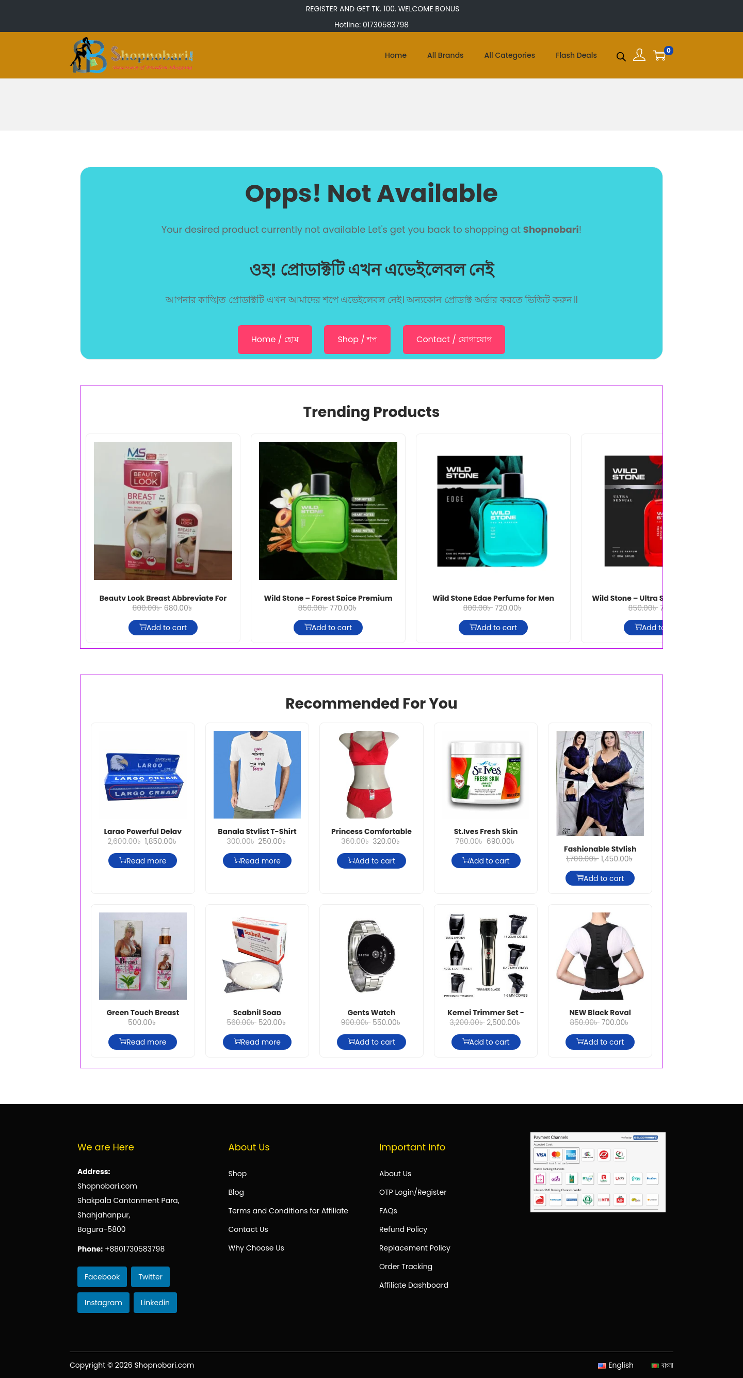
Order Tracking (405, 1266)
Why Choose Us (256, 1248)
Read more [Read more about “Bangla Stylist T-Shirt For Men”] (257, 861)
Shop (238, 1173)
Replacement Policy (414, 1248)
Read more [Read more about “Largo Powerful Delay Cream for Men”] (142, 861)
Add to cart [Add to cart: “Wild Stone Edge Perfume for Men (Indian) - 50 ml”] (493, 627)
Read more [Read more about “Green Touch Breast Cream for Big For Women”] (142, 1042)
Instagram (103, 1302)
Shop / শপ (357, 339)
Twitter (150, 1277)
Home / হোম (275, 339)
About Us (395, 1173)
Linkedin (155, 1302)
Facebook (102, 1277)
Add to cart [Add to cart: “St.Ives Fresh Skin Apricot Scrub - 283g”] (486, 861)
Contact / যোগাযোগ (454, 339)
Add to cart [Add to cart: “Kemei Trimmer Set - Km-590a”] (486, 1042)
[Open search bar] (621, 55)
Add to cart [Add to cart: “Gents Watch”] (371, 1042)
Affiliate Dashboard (413, 1285)
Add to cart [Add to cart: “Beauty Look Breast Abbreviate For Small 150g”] (163, 627)
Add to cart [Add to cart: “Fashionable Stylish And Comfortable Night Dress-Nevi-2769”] (600, 878)
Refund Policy (403, 1229)
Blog (236, 1192)
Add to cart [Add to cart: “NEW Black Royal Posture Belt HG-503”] (600, 1042)
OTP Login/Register (412, 1192)
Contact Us (248, 1229)
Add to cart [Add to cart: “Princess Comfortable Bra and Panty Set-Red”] (371, 861)
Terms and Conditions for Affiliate (288, 1211)
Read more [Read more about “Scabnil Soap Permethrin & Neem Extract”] (257, 1042)
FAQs (388, 1211)
